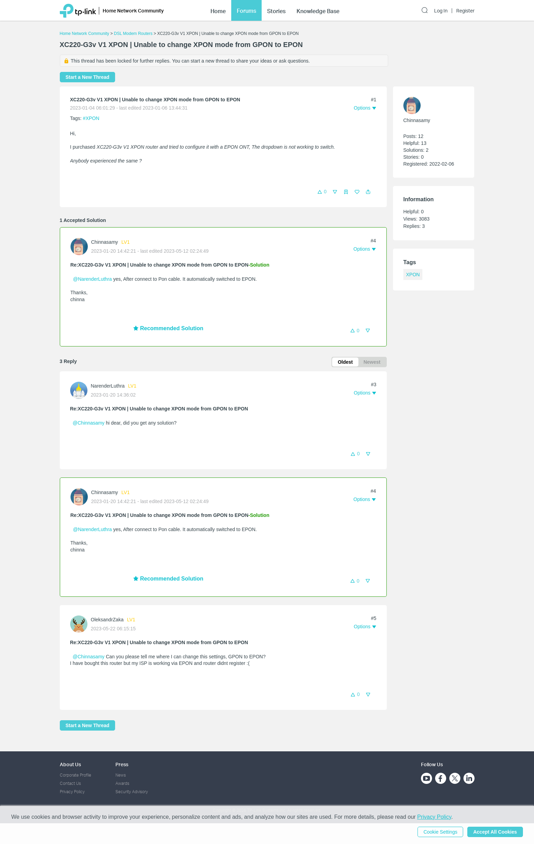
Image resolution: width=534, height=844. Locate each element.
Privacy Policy (72, 791)
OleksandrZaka (107, 619)
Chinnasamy (104, 242)
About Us (70, 764)
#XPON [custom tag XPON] (91, 118)
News (120, 775)
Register (465, 7)
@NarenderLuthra (92, 279)
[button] (368, 192)
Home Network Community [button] (133, 7)
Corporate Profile (75, 775)
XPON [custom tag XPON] (413, 274)
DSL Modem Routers (133, 33)
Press (121, 764)
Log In (441, 7)
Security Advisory (131, 791)
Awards (122, 783)
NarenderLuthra (108, 386)
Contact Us (70, 783)
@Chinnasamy (88, 423)
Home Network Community (84, 33)
